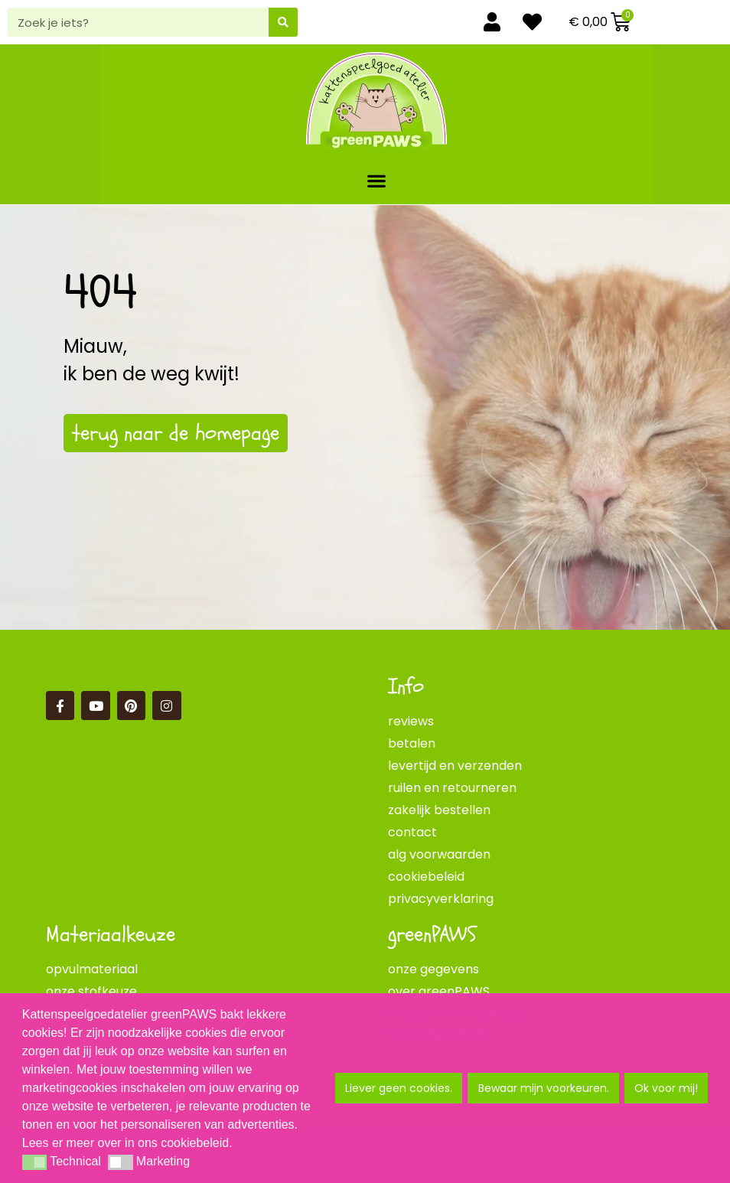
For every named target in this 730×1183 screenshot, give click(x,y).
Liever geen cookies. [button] (398, 1088)
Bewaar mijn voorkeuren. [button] (543, 1088)
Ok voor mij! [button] (666, 1088)
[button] (377, 180)
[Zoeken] (283, 22)
